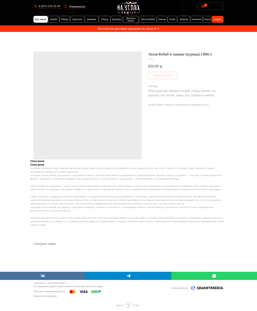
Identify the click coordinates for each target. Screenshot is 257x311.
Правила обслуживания (45, 296)
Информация (77, 6)
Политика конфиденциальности (49, 291)
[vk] (43, 276)
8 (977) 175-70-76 (49, 6)
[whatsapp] (214, 276)
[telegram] (128, 276)
